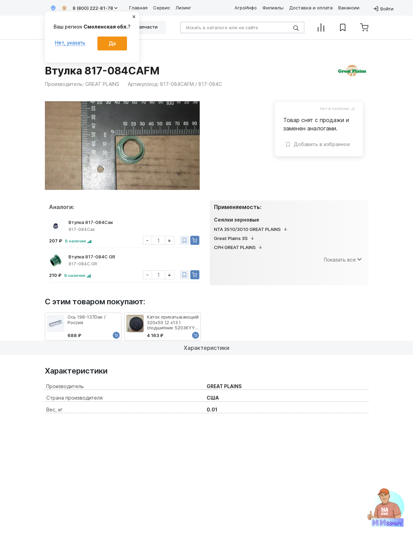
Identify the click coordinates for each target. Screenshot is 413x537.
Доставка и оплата (311, 7)
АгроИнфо (246, 7)
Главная (138, 7)
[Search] (242, 27)
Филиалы (273, 7)
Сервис (161, 7)
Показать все (343, 260)
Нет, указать (70, 43)
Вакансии (348, 7)
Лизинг (183, 7)
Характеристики (206, 347)
